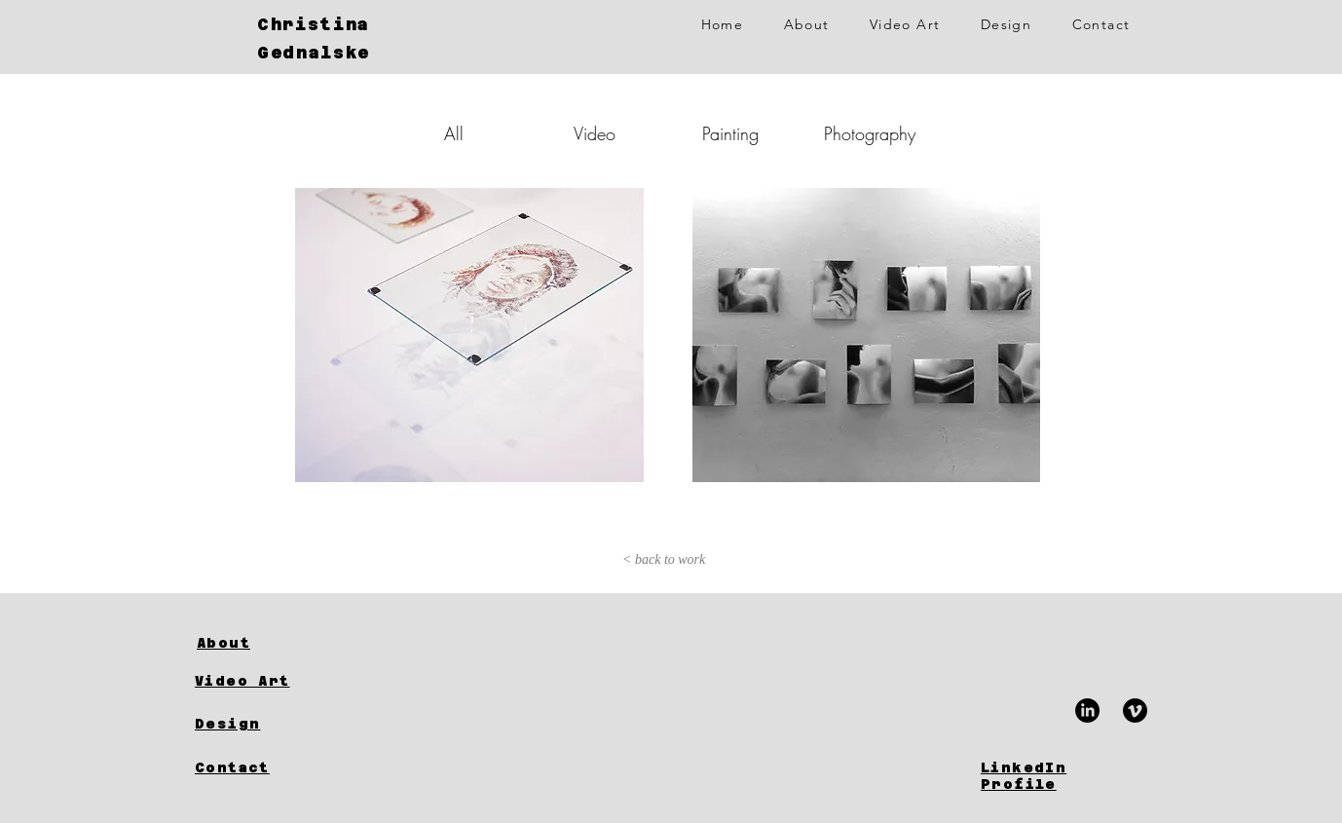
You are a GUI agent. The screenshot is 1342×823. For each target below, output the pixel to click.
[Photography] (869, 134)
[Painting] (730, 134)
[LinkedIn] (1087, 710)
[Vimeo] (1135, 710)
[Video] (594, 134)
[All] (454, 134)
